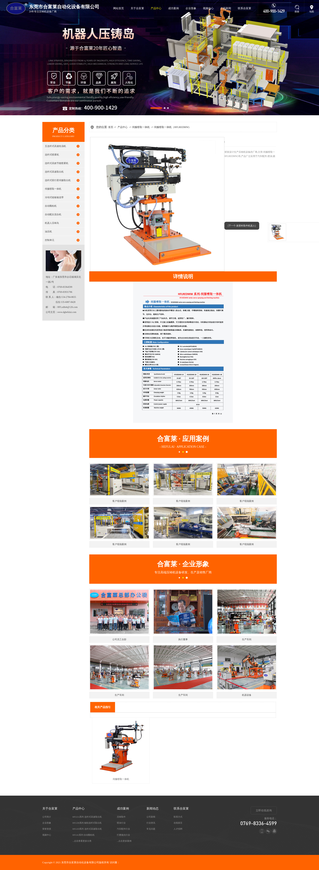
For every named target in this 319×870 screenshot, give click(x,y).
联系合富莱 (244, 8)
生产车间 (246, 639)
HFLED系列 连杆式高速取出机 (87, 829)
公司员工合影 (119, 639)
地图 (311, 11)
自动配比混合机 (53, 214)
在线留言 (178, 823)
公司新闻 (225, 8)
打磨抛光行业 (123, 835)
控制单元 (49, 240)
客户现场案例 (119, 501)
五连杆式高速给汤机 (55, 146)
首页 (110, 127)
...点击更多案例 (124, 841)
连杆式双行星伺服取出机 (58, 180)
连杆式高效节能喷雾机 (56, 163)
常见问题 (151, 829)
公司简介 (46, 817)
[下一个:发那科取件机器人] (242, 225)
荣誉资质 (46, 829)
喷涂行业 (121, 823)
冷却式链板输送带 (54, 197)
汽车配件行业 (123, 829)
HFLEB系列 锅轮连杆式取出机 (87, 823)
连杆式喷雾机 (52, 154)
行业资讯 (151, 823)
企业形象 (191, 8)
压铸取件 (121, 817)
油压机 (48, 231)
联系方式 (178, 817)
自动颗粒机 (51, 206)
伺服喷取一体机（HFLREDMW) (171, 127)
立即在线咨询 (264, 810)
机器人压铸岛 (52, 223)
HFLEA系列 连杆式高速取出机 (87, 817)
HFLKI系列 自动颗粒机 (84, 835)
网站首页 (118, 8)
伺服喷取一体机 (53, 189)
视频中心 (208, 8)
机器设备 (246, 695)
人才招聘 (178, 829)
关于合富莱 (137, 8)
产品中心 (156, 8)
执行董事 (183, 639)
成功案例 (173, 8)
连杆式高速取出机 (54, 172)
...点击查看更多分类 (82, 841)
